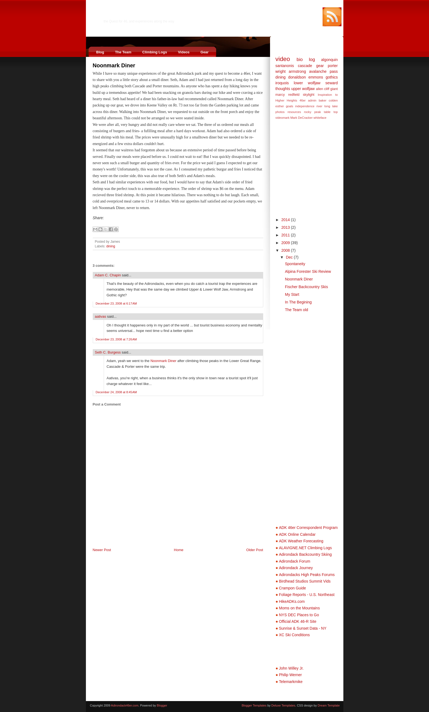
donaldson (297, 77)
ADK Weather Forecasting (301, 541)
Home (179, 550)
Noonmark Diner (114, 65)
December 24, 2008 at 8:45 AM (116, 392)
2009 (286, 243)
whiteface (320, 117)
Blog (100, 52)
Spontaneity (295, 264)
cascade (305, 65)
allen (319, 89)
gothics (332, 77)
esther (280, 106)
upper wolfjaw (303, 88)
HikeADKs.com (292, 601)
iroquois (282, 83)
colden (333, 100)
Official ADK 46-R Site (298, 621)
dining (110, 246)
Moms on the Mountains (299, 608)
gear (320, 65)
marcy (280, 95)
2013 (286, 227)
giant (334, 89)
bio (300, 59)
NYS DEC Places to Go (299, 615)
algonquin (329, 59)
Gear (205, 52)
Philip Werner (290, 675)
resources (294, 112)
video (283, 59)
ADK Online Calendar (297, 534)
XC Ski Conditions (294, 635)
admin (312, 100)
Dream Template (329, 705)
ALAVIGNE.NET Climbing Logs (305, 548)
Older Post (254, 550)
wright (281, 71)
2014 (286, 220)
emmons (315, 77)
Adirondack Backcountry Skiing (305, 554)
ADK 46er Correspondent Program (308, 527)
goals (289, 106)
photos (280, 112)
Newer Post (102, 550)
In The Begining (298, 302)
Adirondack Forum (294, 561)
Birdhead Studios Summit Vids (305, 581)
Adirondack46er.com (131, 15)
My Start (292, 294)
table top (331, 112)
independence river (308, 106)
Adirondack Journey (296, 568)
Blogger (162, 705)
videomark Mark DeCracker (294, 117)
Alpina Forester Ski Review (308, 271)
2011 (286, 235)
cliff (326, 89)
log (312, 59)
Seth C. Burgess (108, 352)
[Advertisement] (157, 535)
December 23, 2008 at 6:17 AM (116, 303)
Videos (183, 52)
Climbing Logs (154, 52)
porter (333, 65)
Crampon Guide (292, 588)
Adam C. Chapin (108, 275)
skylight (308, 95)
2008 (286, 250)
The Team (123, 52)
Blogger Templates (254, 705)
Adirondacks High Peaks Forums (307, 574)
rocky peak (312, 112)
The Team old (296, 310)
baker (322, 100)
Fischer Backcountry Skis (306, 287)
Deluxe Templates (283, 705)
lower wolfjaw (307, 83)
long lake (331, 106)
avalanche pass (323, 71)
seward (331, 83)
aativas (100, 316)
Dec (290, 257)
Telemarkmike (291, 681)
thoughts (283, 88)
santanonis (285, 65)
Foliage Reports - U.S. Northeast (307, 594)
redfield (293, 95)
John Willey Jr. (291, 668)
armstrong (297, 71)
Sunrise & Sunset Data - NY (303, 628)
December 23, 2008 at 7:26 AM (116, 339)
